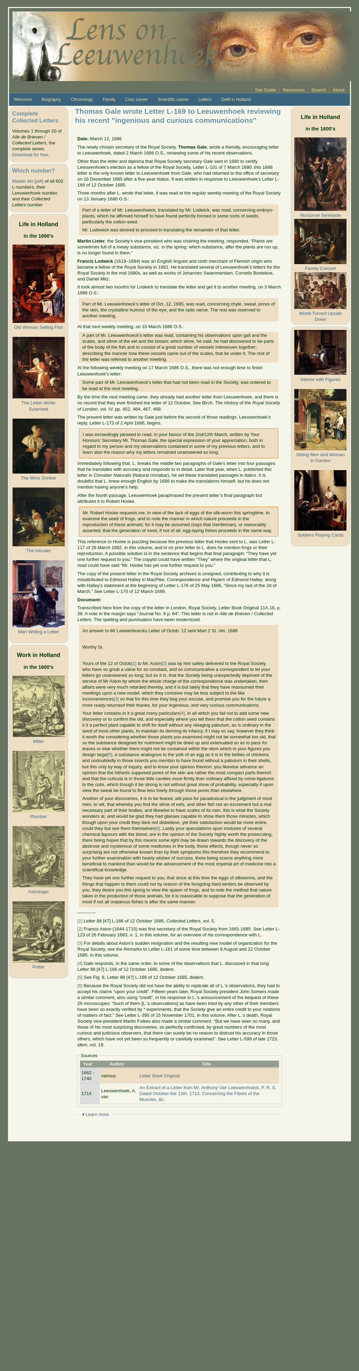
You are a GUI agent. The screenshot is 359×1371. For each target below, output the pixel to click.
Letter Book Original (159, 1075)
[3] (116, 699)
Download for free (30, 154)
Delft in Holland (235, 99)
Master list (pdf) (27, 181)
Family (109, 99)
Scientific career (173, 99)
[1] (133, 663)
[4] (182, 713)
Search (318, 90)
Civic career (136, 99)
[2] (164, 663)
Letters (205, 99)
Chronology (82, 99)
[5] (109, 754)
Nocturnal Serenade (320, 215)
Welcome (23, 99)
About (338, 90)
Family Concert (320, 268)
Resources (294, 90)
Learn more (97, 1114)
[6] (157, 828)
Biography (51, 99)
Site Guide (265, 90)
